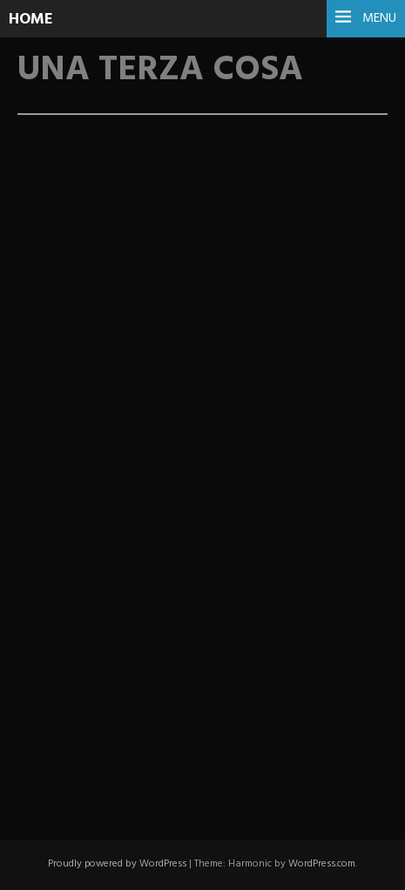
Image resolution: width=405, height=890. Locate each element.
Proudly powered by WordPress (117, 864)
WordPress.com (321, 864)
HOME (31, 19)
